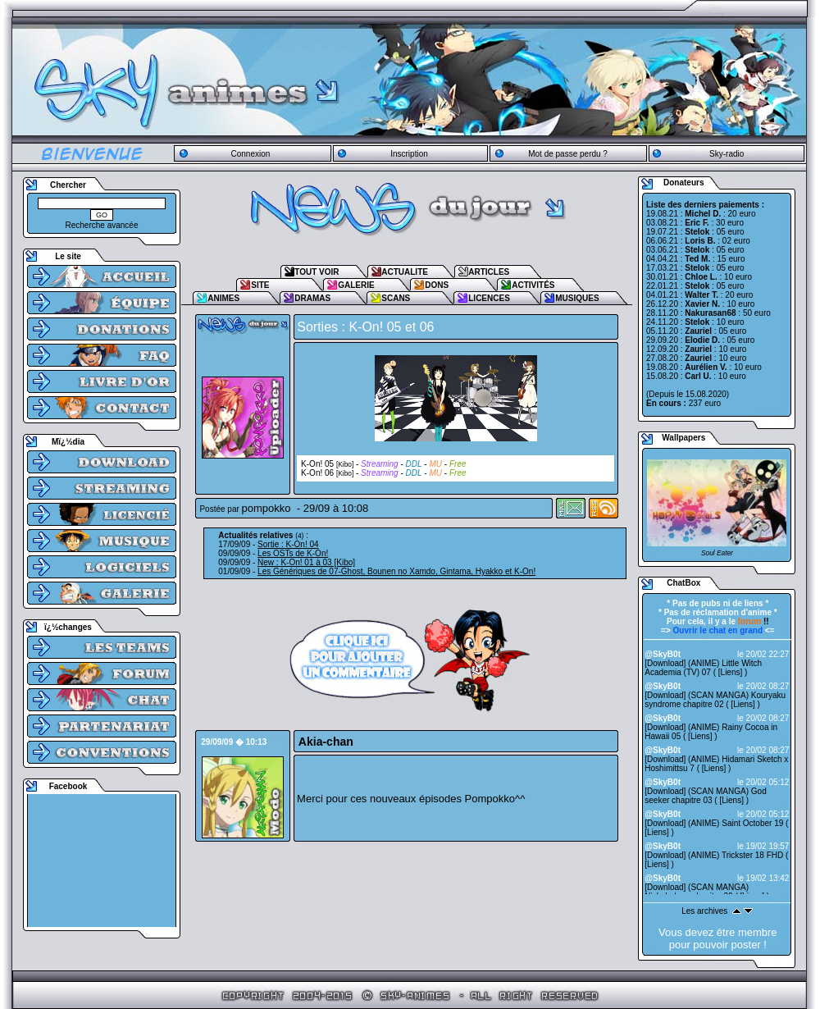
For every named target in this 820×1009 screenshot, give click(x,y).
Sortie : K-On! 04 (287, 544)
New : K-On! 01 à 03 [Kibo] (306, 562)
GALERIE (356, 285)
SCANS (395, 298)
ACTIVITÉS (533, 285)
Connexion (250, 153)
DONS (437, 285)
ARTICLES (488, 271)
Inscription (409, 153)
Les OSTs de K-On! (292, 553)
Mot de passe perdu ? (568, 153)
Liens (730, 672)
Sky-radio (726, 153)
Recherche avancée (102, 225)
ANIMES (223, 298)
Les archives (704, 910)
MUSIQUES (577, 298)
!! (753, 621)
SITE (260, 285)
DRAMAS (312, 298)
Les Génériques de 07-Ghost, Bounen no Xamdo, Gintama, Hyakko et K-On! (396, 571)
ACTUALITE (404, 271)
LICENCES (489, 298)
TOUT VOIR (316, 271)
